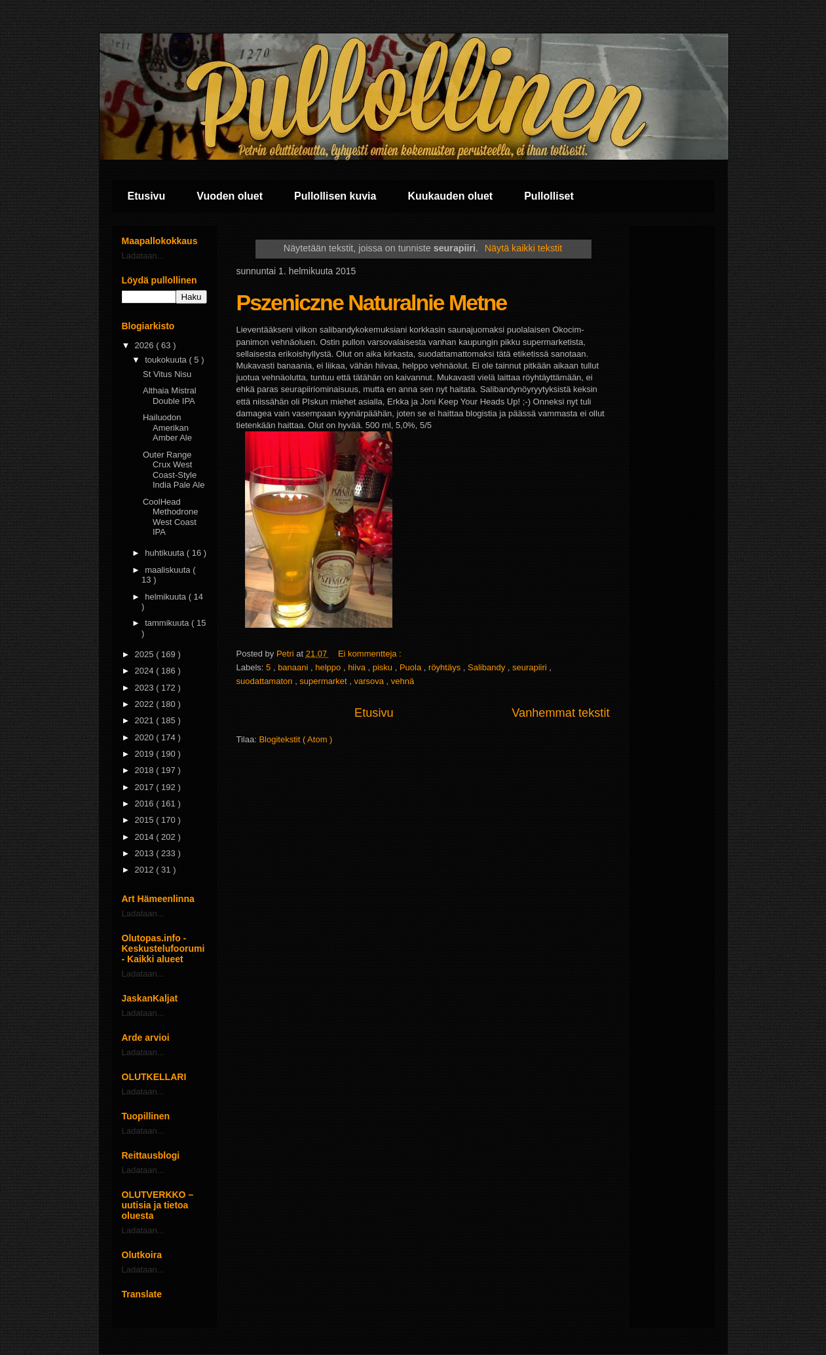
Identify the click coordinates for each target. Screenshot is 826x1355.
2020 (146, 737)
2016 (146, 803)
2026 (146, 345)
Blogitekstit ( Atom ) (295, 739)
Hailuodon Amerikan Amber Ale (167, 427)
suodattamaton (265, 681)
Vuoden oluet (230, 196)
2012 (146, 870)
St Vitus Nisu (167, 374)
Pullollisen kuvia (335, 196)
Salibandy (488, 667)
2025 (146, 654)
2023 (146, 688)
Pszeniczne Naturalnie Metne (371, 302)
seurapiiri (530, 667)
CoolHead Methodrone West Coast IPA (170, 517)
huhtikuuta (166, 553)
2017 (146, 787)
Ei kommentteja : (371, 654)
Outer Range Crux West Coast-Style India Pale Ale (174, 470)
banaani (294, 667)
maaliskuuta (169, 570)
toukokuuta (167, 360)
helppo (329, 667)
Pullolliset (549, 196)
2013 (146, 853)
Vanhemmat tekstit (560, 712)
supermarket (324, 681)
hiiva (357, 667)
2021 (146, 720)
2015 (146, 820)
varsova (370, 681)
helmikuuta (166, 597)
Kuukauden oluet (450, 196)
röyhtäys (445, 667)
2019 (146, 754)
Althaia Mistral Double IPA (170, 396)
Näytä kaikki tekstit (523, 248)
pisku (384, 667)
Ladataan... (143, 256)
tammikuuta (168, 623)
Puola (412, 667)
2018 (146, 770)
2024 (146, 671)
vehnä (402, 681)
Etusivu (147, 196)
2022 (146, 704)
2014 (146, 837)
